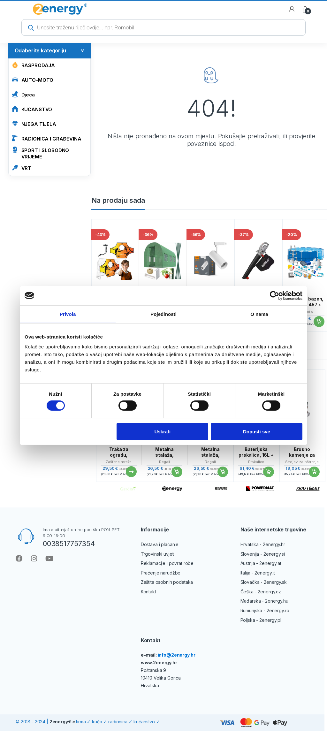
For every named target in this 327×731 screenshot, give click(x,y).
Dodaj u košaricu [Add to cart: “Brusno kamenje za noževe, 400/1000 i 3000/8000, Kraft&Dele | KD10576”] (314, 472)
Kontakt (148, 591)
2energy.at (270, 563)
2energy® (60, 721)
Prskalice (256, 462)
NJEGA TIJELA (34, 123)
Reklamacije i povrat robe (167, 563)
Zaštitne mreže (119, 462)
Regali (164, 462)
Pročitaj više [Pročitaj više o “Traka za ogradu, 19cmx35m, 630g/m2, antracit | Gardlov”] (131, 471)
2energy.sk (275, 582)
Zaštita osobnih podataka (167, 582)
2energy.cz (269, 591)
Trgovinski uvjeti (158, 554)
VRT (22, 167)
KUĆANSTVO (32, 109)
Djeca (23, 94)
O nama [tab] (259, 313)
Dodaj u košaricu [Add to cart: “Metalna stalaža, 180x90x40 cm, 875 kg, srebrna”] (176, 472)
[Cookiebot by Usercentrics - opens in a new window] (274, 295)
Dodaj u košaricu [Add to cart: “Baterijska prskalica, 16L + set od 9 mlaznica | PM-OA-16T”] (268, 472)
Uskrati (162, 431)
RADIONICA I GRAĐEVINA (46, 138)
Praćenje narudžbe (161, 572)
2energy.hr (274, 544)
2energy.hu (276, 601)
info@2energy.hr (176, 655)
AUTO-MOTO (33, 79)
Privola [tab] (68, 313)
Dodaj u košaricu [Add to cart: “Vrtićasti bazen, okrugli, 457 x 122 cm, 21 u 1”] (318, 321)
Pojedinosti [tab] (163, 313)
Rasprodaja (33, 65)
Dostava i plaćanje (160, 544)
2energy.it (265, 572)
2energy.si (274, 554)
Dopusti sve (256, 431)
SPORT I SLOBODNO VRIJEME (40, 153)
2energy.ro (278, 610)
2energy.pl (270, 620)
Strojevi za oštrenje (302, 462)
